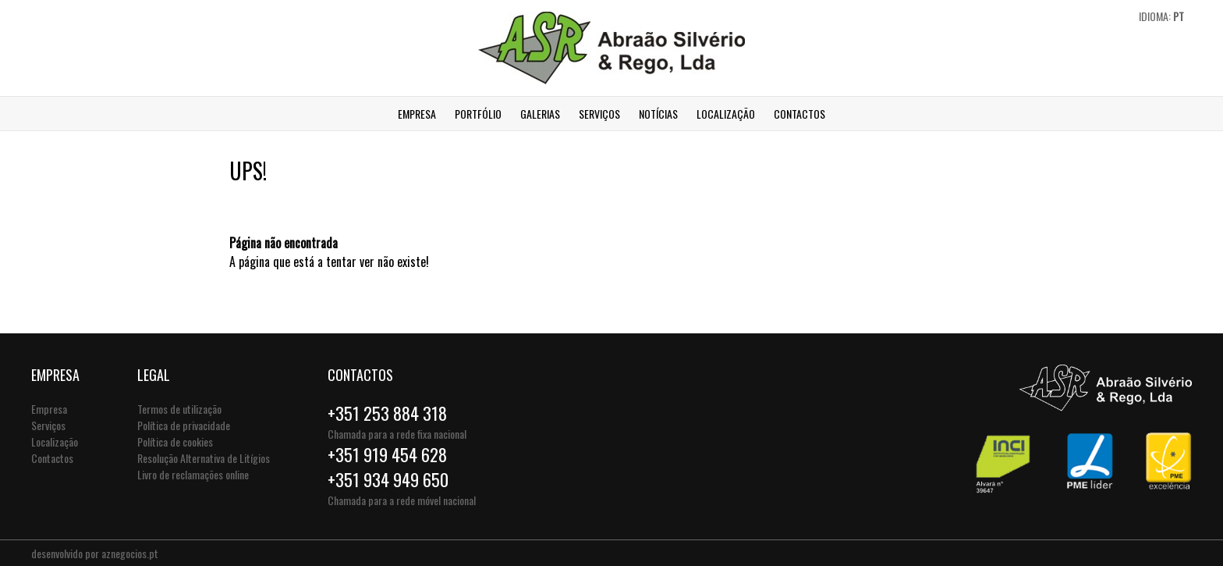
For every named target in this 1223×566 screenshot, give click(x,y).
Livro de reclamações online (193, 474)
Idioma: (1161, 16)
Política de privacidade (183, 425)
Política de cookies (175, 441)
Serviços (599, 113)
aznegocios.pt (129, 553)
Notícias (658, 113)
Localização (726, 113)
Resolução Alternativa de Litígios (203, 458)
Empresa (417, 113)
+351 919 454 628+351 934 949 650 (388, 467)
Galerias (540, 113)
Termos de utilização (179, 408)
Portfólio (478, 113)
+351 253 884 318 (387, 412)
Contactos (799, 113)
